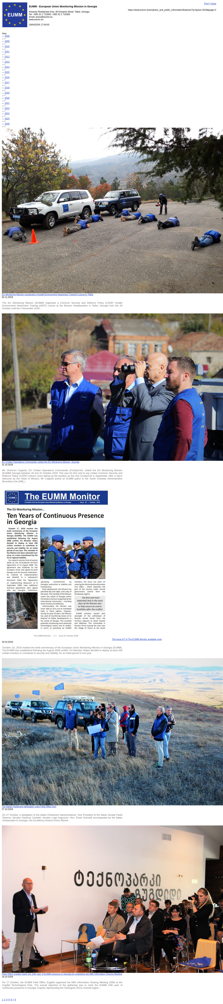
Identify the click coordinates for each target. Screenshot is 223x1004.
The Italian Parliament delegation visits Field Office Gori (29, 806)
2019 (7, 93)
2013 (7, 62)
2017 (7, 82)
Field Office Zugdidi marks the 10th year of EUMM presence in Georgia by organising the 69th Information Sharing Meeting (62, 974)
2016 (7, 77)
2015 (7, 72)
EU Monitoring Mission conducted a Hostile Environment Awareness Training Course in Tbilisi (47, 294)
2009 (7, 41)
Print (206, 3)
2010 (7, 46)
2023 (7, 113)
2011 (7, 51)
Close (213, 3)
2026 (7, 124)
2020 (7, 98)
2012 (7, 56)
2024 (7, 118)
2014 (7, 67)
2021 (7, 103)
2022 (7, 108)
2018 (7, 87)
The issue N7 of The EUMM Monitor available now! (137, 639)
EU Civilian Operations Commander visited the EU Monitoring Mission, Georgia (40, 462)
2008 (7, 36)
